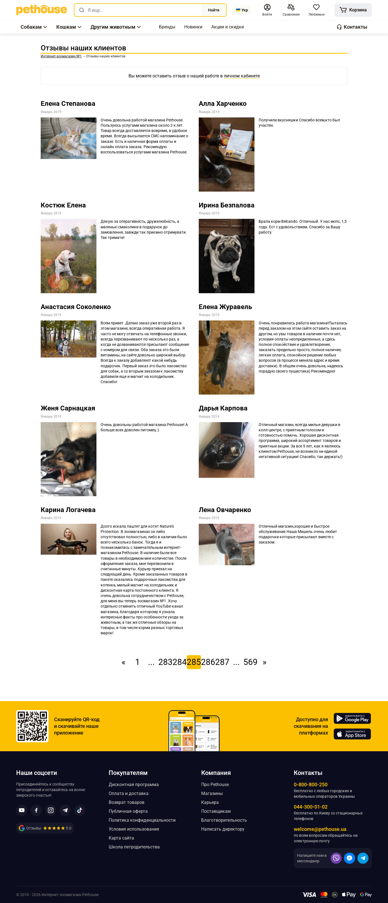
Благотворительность (224, 820)
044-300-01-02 (311, 807)
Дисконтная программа (134, 784)
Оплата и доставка (129, 793)
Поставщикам (216, 811)
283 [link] (165, 662)
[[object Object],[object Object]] (291, 10)
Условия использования (134, 829)
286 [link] (208, 662)
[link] (41, 10)
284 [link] (180, 662)
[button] (267, 10)
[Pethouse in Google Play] (352, 718)
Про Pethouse (215, 784)
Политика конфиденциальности (142, 820)
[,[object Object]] (167, 27)
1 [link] (137, 662)
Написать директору (222, 829)
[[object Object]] (353, 10)
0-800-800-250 (311, 784)
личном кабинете (242, 76)
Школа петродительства (134, 847)
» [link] (264, 662)
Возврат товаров (126, 802)
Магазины (212, 793)
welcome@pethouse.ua (320, 829)
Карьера (210, 802)
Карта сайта (121, 838)
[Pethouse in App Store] (352, 734)
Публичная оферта (128, 811)
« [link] (123, 662)
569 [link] (250, 662)
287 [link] (222, 662)
